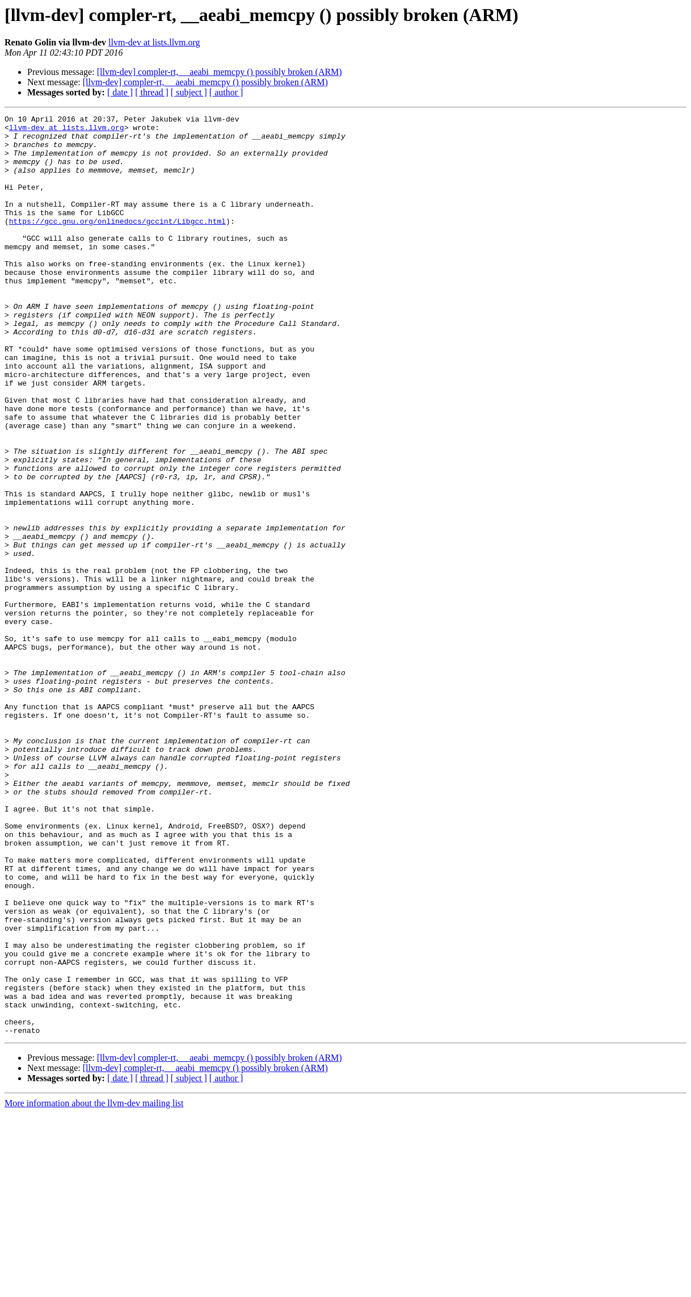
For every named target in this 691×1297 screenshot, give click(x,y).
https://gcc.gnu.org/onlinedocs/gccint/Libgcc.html (117, 243)
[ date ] (120, 92)
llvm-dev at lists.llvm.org (154, 42)
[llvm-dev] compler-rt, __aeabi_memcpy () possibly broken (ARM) (219, 72)
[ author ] (226, 92)
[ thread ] (151, 92)
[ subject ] (189, 92)
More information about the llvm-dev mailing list (94, 1287)
